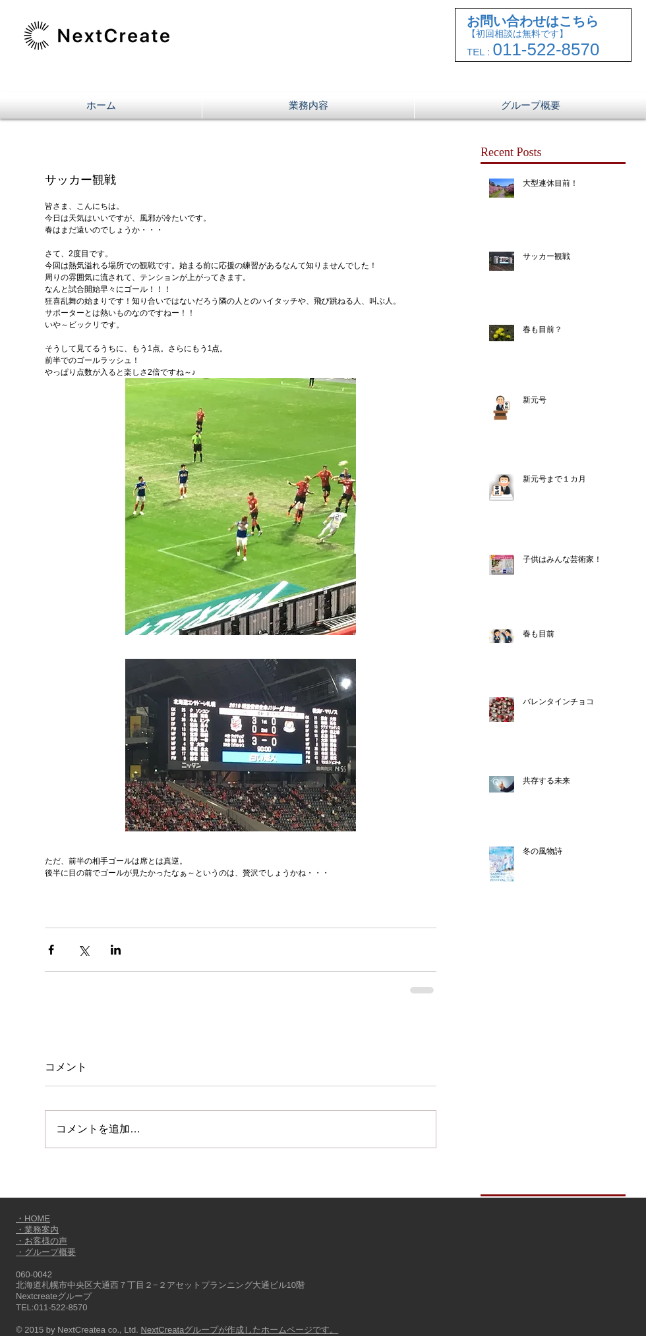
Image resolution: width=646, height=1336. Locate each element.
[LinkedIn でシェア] (115, 949)
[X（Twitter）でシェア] (83, 949)
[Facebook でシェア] (51, 949)
